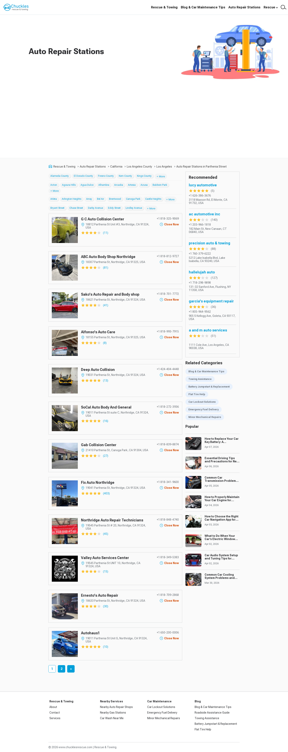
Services (54, 718)
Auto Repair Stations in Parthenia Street (201, 166)
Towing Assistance (200, 379)
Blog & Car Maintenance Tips (203, 7)
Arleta (53, 199)
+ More (161, 176)
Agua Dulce (87, 185)
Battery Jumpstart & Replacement (209, 386)
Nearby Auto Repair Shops (116, 707)
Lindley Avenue (134, 208)
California (116, 166)
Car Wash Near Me (112, 718)
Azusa (144, 185)
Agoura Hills (69, 185)
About (53, 707)
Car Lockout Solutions (202, 402)
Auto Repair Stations (244, 7)
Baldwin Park (160, 185)
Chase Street (76, 208)
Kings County (144, 176)
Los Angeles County (139, 166)
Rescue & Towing (164, 7)
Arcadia (118, 185)
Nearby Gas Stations (113, 712)
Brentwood (115, 199)
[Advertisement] (144, 128)
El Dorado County (83, 176)
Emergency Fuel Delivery (203, 409)
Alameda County (59, 176)
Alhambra (103, 185)
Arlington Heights (71, 199)
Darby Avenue (95, 208)
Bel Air (100, 199)
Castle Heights (153, 199)
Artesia (132, 185)
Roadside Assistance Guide (212, 712)
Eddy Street (114, 208)
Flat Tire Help (196, 394)
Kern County (125, 176)
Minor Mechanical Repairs (204, 417)
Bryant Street (57, 208)
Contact (54, 712)
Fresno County (106, 176)
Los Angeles (164, 166)
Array (89, 199)
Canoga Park (133, 199)
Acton (53, 185)
